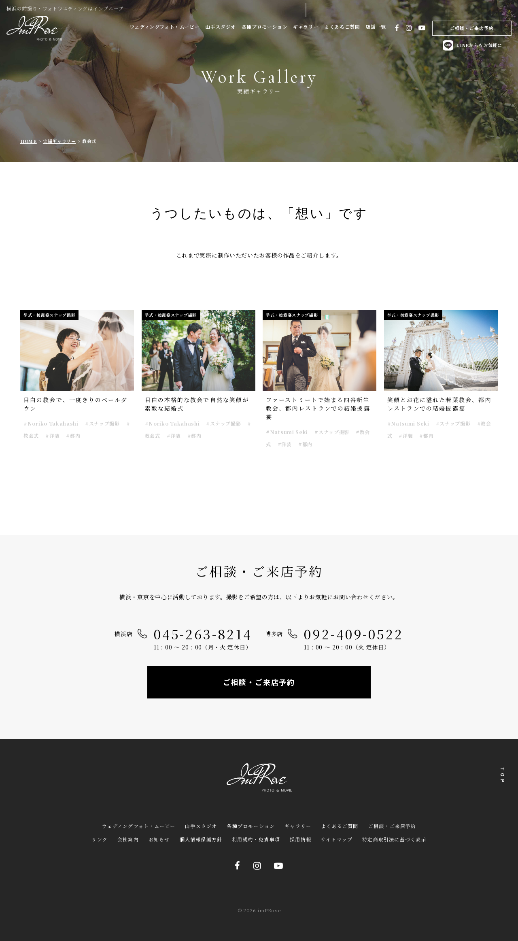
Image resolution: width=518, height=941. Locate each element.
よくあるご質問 (342, 26)
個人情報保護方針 (201, 839)
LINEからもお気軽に (472, 45)
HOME (28, 141)
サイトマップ (336, 839)
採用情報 (300, 839)
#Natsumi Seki (287, 431)
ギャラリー (305, 26)
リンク (99, 839)
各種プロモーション (264, 26)
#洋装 (52, 435)
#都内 (73, 435)
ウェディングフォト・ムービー (165, 26)
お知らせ (159, 839)
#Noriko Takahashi (51, 423)
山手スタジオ (220, 26)
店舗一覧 (375, 26)
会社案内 (128, 839)
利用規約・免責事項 (256, 839)
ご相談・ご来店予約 (472, 28)
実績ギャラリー (59, 141)
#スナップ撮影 (102, 423)
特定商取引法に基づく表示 (394, 839)
